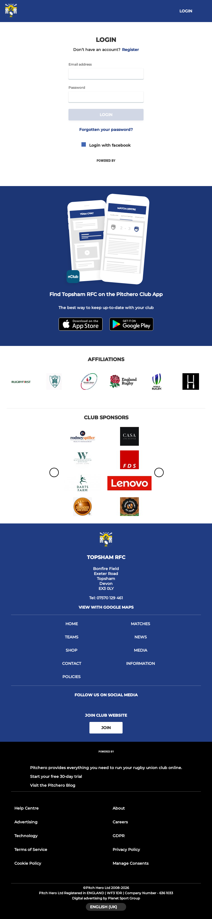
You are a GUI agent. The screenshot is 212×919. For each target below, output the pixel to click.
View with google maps (106, 607)
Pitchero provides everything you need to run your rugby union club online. (106, 767)
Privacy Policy (126, 849)
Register (130, 49)
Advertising (26, 821)
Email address (80, 64)
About (119, 808)
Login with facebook (106, 145)
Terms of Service (30, 849)
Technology (26, 835)
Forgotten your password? (106, 129)
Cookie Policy (27, 863)
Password (76, 88)
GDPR (118, 835)
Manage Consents (131, 863)
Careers (120, 821)
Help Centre (26, 808)
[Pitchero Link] (106, 759)
